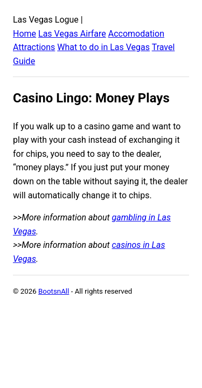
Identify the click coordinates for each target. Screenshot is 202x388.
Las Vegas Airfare (72, 34)
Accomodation (136, 34)
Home (24, 34)
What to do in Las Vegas (103, 47)
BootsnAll (53, 291)
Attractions (34, 47)
